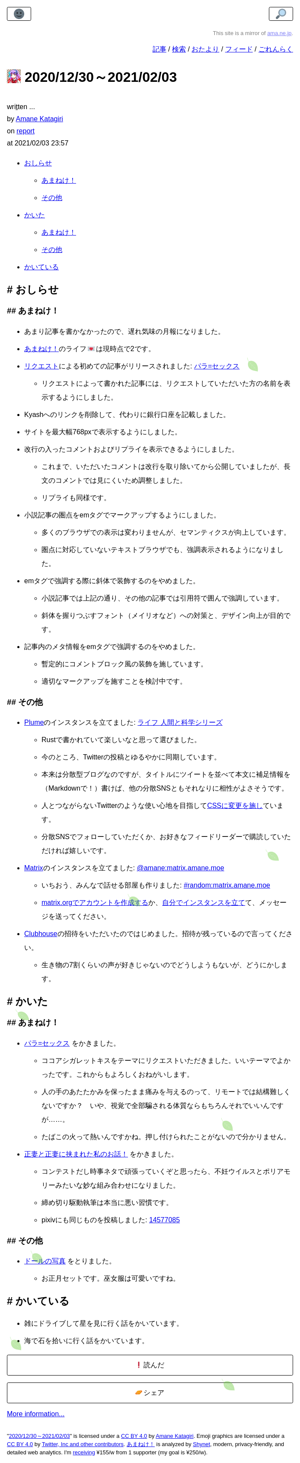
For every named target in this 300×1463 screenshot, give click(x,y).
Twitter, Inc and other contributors (83, 1444)
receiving (84, 1452)
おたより (205, 49)
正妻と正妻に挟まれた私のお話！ (76, 1154)
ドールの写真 (45, 1261)
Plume (34, 722)
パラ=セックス (216, 366)
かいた (34, 215)
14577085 (164, 1220)
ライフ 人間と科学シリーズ (179, 722)
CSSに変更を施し (235, 805)
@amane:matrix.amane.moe (180, 868)
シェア (149, 1392)
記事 (159, 49)
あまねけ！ (58, 180)
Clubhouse (40, 933)
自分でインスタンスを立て (203, 902)
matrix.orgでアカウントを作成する (94, 902)
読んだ (149, 1365)
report (25, 131)
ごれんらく (276, 49)
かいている (41, 267)
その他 (51, 197)
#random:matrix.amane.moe (227, 885)
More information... (35, 1414)
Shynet (201, 1444)
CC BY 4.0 (134, 1436)
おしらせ (38, 163)
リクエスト (41, 366)
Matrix (33, 868)
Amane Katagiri (175, 1436)
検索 (179, 49)
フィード (239, 49)
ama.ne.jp (279, 33)
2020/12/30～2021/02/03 (39, 1436)
